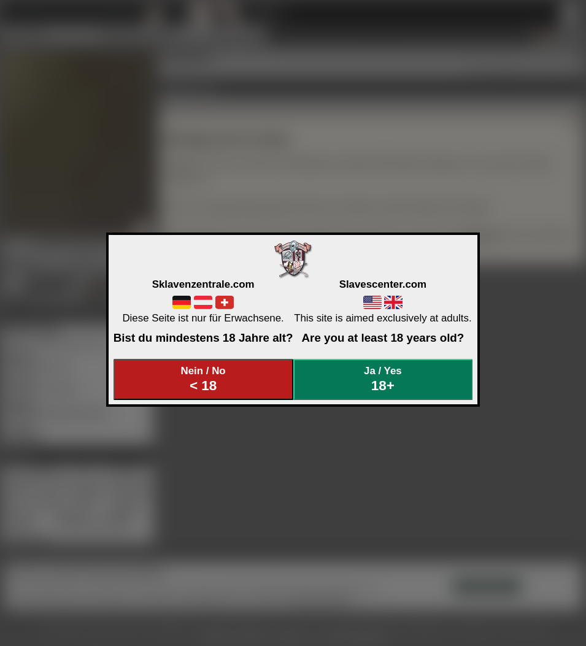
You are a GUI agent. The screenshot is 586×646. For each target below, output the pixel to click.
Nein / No (203, 379)
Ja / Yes (383, 379)
